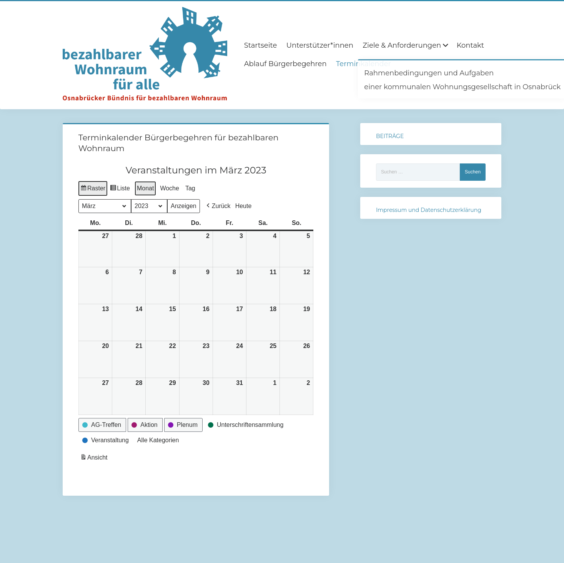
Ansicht (94, 458)
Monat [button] (145, 188)
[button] (217, 206)
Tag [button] (190, 188)
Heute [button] (243, 206)
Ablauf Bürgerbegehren (285, 64)
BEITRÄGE (390, 136)
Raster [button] (93, 189)
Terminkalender (363, 64)
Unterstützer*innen (319, 45)
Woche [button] (169, 188)
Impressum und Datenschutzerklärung (428, 210)
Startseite (260, 45)
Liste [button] (120, 189)
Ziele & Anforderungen (402, 45)
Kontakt (470, 45)
